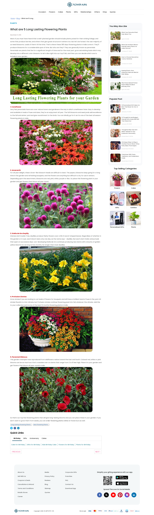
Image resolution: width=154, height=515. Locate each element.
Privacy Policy (49, 476)
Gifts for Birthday (33, 445)
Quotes (113, 12)
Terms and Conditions (26, 488)
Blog (46, 484)
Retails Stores (23, 492)
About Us (21, 472)
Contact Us (69, 484)
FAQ (66, 480)
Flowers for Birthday (66, 445)
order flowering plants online (57, 421)
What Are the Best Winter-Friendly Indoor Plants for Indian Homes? (129, 46)
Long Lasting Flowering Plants (21, 425)
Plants (68, 12)
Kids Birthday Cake (49, 445)
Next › (98, 452)
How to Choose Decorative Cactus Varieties (129, 58)
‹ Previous (15, 452)
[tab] (17, 438)
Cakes (60, 12)
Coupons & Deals (24, 480)
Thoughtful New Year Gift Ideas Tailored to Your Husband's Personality (129, 131)
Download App (70, 488)
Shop (105, 12)
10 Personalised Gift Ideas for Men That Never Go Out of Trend (130, 106)
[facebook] (15, 428)
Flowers (52, 12)
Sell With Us (22, 476)
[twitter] (11, 428)
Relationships (86, 12)
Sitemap (48, 488)
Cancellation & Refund (26, 484)
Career (20, 496)
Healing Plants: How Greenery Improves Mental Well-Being (129, 72)
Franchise (68, 476)
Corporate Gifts (71, 472)
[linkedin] (18, 428)
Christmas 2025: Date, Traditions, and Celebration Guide (130, 156)
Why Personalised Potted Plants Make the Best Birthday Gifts (129, 84)
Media (47, 472)
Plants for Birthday (83, 445)
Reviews (47, 480)
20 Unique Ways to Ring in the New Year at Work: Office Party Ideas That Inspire (130, 144)
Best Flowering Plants (41, 425)
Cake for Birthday (18, 445)
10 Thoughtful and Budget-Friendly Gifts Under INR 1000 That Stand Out (130, 119)
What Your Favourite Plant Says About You (129, 33)
